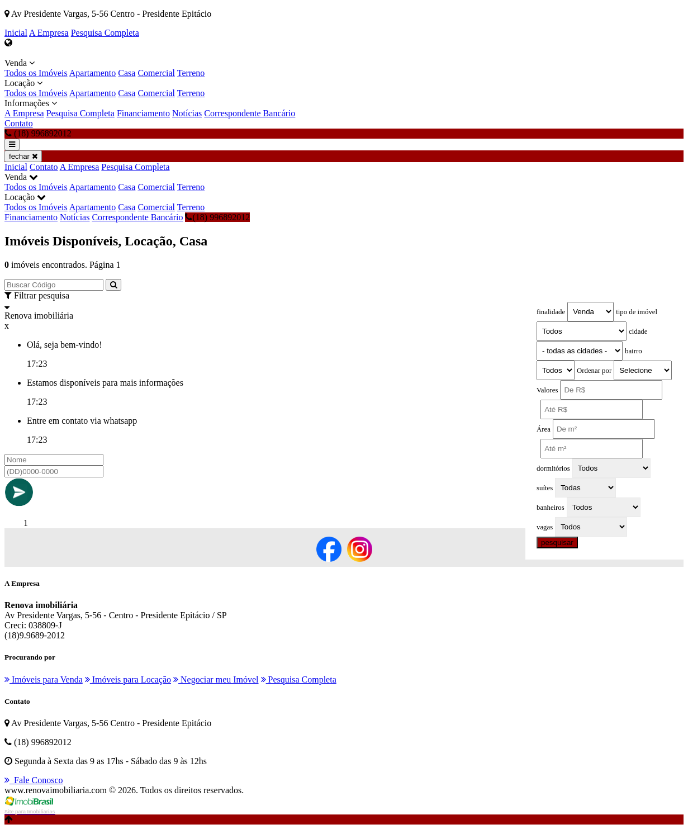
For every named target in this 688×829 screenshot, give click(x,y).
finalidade (551, 312)
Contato (18, 123)
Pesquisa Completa (105, 32)
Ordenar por (594, 371)
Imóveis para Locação (128, 679)
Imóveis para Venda (43, 679)
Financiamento (143, 113)
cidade (638, 331)
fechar (23, 156)
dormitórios (553, 468)
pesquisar (557, 542)
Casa (126, 73)
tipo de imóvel (636, 312)
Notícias (187, 113)
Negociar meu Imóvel (216, 679)
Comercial (156, 73)
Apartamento (92, 73)
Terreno (191, 73)
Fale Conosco (33, 780)
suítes (545, 488)
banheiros (550, 507)
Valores (547, 390)
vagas (545, 527)
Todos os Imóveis (36, 73)
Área (544, 429)
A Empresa (49, 32)
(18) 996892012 (217, 217)
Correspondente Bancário (249, 113)
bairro (633, 351)
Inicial (15, 32)
